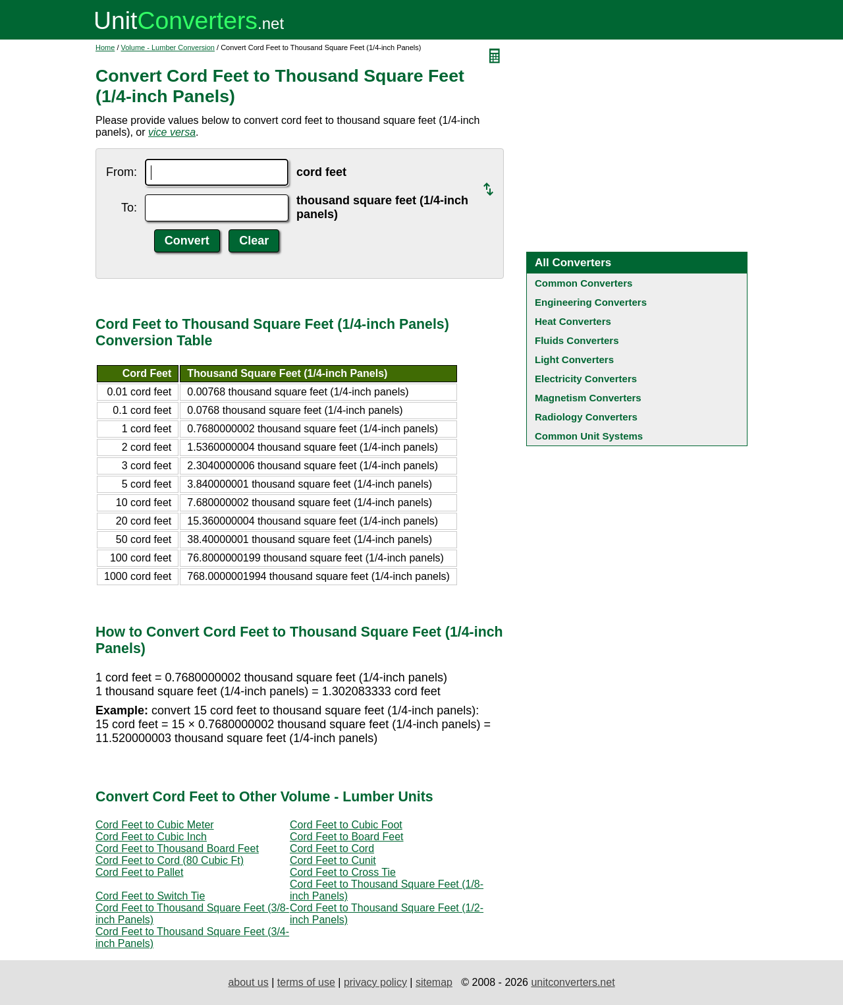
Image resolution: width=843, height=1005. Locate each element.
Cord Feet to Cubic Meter (154, 824)
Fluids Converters (577, 340)
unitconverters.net (572, 982)
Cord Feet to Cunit (333, 860)
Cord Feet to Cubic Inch (151, 836)
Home (105, 47)
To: (129, 207)
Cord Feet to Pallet (139, 872)
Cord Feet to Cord (332, 848)
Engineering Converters (591, 302)
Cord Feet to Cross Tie (343, 872)
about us (248, 982)
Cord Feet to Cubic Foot (346, 824)
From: (121, 172)
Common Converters (583, 283)
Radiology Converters (586, 416)
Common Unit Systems (589, 436)
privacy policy (375, 982)
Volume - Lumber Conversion (168, 47)
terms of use (306, 982)
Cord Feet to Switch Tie (150, 896)
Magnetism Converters (588, 397)
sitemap (434, 982)
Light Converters (574, 359)
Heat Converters (573, 321)
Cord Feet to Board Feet (347, 836)
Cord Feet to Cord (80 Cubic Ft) (169, 860)
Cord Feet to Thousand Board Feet (177, 848)
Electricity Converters (586, 378)
